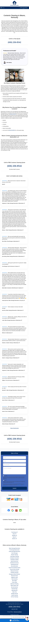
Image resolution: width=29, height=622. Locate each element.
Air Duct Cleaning (14, 595)
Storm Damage (14, 551)
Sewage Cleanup (14, 592)
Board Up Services (14, 559)
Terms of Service (22, 614)
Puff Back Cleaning (14, 571)
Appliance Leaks (14, 576)
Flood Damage (14, 587)
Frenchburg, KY (14, 530)
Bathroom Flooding (14, 582)
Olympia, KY (14, 534)
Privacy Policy (19, 483)
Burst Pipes (14, 579)
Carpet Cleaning (14, 593)
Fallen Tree (14, 590)
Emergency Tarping (14, 558)
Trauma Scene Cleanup (14, 568)
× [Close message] (24, 616)
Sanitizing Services (14, 563)
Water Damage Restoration (14, 546)
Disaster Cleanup (14, 553)
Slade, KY (14, 535)
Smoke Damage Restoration (14, 550)
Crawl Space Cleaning (14, 555)
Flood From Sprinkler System (14, 566)
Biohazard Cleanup (14, 569)
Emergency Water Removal (14, 572)
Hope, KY (14, 532)
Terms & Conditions (18, 610)
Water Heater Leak (14, 584)
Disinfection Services (14, 561)
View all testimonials (14, 426)
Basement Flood (14, 574)
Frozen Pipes (14, 580)
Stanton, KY (14, 537)
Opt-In (5, 479)
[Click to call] (14, 620)
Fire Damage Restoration (14, 548)
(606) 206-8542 (23, 7)
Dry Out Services (14, 585)
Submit (14, 487)
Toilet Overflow (14, 577)
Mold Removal (14, 589)
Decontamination (14, 564)
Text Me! (5, 474)
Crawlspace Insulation (14, 556)
